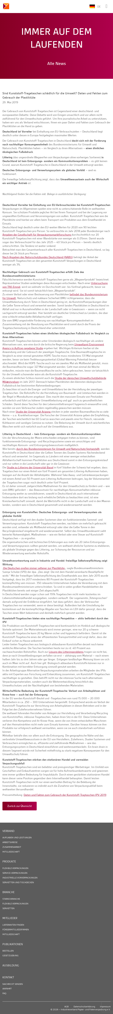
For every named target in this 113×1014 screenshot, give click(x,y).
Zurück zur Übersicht (19, 806)
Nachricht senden (12, 984)
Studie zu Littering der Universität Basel (30, 467)
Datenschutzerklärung (84, 1006)
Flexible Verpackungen (15, 868)
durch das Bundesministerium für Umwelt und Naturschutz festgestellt (57, 449)
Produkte (9, 861)
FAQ (4, 993)
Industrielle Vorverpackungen (20, 877)
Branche (8, 892)
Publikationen (12, 944)
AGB (66, 1006)
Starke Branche (11, 898)
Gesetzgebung (10, 955)
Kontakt (8, 977)
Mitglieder (9, 918)
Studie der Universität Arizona (33, 411)
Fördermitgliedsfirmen (15, 929)
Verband (8, 831)
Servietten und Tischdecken (18, 882)
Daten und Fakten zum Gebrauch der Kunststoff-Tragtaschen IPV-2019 (65, 795)
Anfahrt (7, 988)
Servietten (8, 908)
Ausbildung (10, 965)
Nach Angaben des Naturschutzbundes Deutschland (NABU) (37, 257)
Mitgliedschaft (11, 851)
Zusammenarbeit (11, 846)
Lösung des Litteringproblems (66, 652)
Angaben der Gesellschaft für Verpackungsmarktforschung (37, 234)
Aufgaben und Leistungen (17, 837)
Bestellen (8, 950)
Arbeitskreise (9, 842)
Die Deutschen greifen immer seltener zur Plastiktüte (34, 568)
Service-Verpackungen (14, 872)
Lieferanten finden (13, 924)
